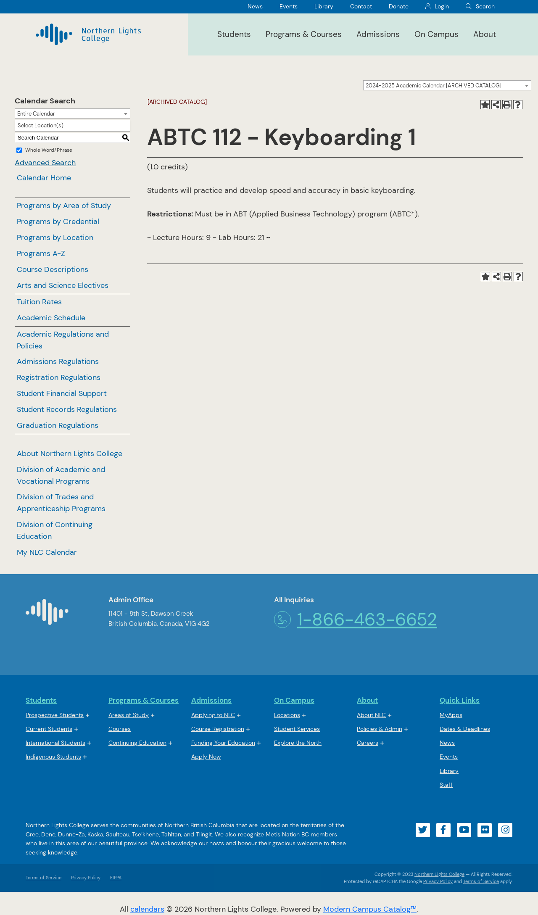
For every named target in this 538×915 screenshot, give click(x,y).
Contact (361, 6)
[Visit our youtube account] (464, 830)
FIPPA (113, 878)
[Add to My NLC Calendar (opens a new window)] (485, 104)
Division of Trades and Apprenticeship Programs (61, 503)
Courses (119, 729)
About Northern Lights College (69, 453)
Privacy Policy (85, 878)
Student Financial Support (62, 393)
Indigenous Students (53, 756)
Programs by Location (55, 237)
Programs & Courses (304, 34)
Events (289, 6)
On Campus (436, 34)
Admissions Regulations (58, 361)
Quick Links (460, 700)
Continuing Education (137, 742)
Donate (399, 6)
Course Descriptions (52, 269)
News (255, 6)
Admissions (378, 34)
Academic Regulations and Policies (63, 340)
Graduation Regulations (57, 425)
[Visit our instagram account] (505, 830)
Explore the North (298, 742)
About (484, 34)
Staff (446, 784)
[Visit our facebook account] (443, 830)
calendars (147, 909)
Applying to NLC (213, 715)
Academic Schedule (51, 318)
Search (485, 6)
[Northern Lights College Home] (47, 615)
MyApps (451, 715)
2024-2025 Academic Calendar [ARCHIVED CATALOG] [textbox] (433, 85)
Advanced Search (45, 163)
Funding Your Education (223, 742)
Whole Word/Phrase (48, 150)
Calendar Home (44, 178)
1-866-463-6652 (355, 619)
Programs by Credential (58, 221)
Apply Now (206, 756)
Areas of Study (128, 715)
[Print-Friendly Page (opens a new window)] (507, 104)
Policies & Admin (379, 729)
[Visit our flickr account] (484, 830)
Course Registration (217, 729)
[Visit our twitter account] (423, 830)
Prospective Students (55, 715)
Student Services (297, 729)
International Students (55, 742)
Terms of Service (43, 878)
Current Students (49, 729)
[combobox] (447, 85)
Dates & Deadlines (465, 729)
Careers (367, 742)
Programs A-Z (41, 253)
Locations (287, 715)
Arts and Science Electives (62, 285)
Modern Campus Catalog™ (370, 909)
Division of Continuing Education (54, 530)
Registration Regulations (58, 377)
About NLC (371, 715)
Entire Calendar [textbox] (36, 113)
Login (442, 6)
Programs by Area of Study (64, 205)
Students (234, 34)
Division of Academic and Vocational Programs (61, 475)
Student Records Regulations (67, 409)
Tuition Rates (39, 302)
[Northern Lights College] (88, 34)
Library (323, 6)
